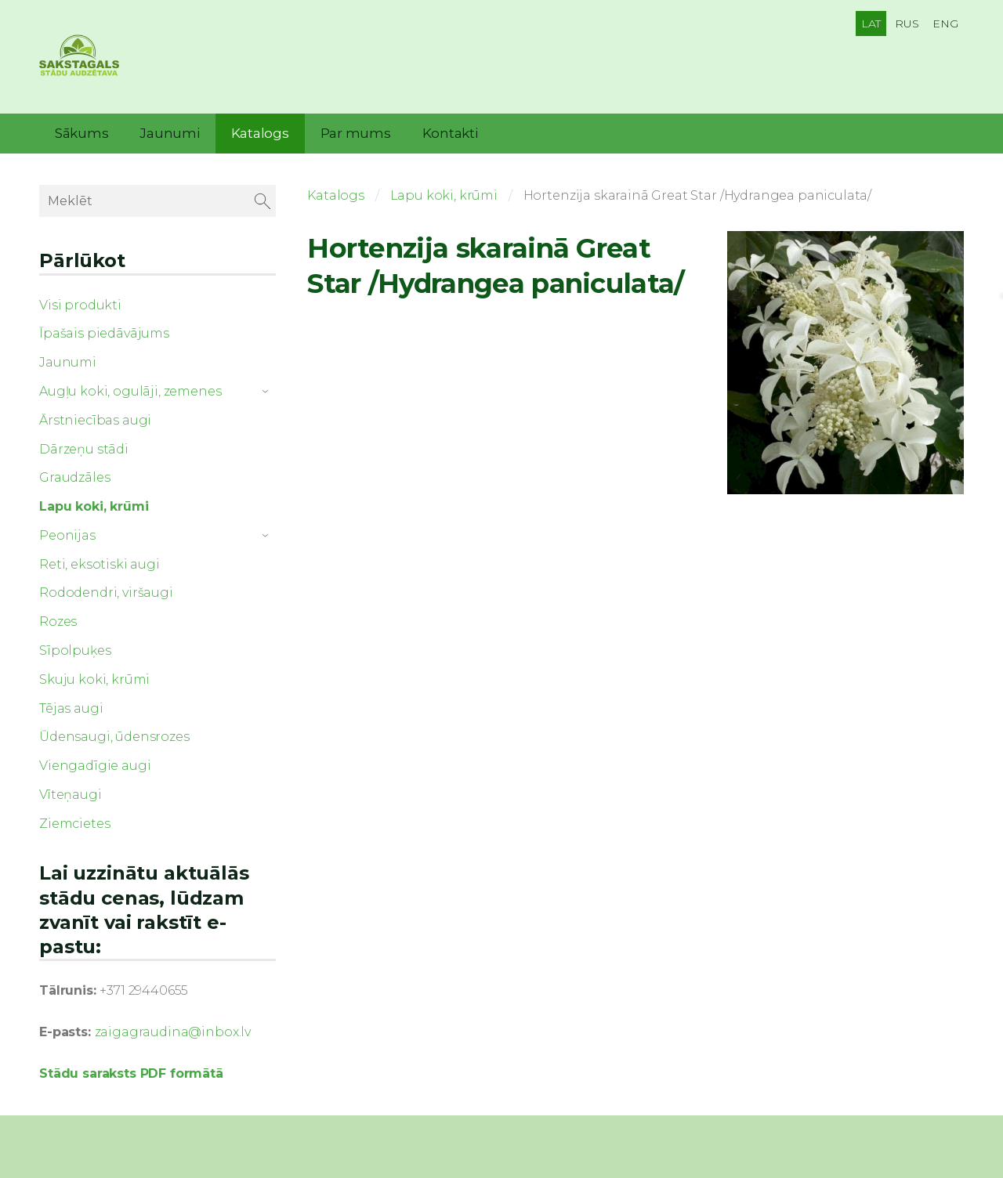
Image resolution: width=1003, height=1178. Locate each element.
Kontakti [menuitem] (450, 133)
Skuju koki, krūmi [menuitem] (94, 679)
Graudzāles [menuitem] (74, 477)
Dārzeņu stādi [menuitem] (84, 449)
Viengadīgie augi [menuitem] (94, 765)
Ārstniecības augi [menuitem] (95, 420)
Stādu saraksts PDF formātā (131, 1073)
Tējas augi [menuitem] (71, 708)
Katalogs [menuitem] (260, 133)
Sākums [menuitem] (81, 133)
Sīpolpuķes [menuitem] (74, 650)
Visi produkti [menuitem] (80, 305)
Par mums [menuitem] (355, 133)
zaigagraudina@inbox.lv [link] (173, 1031)
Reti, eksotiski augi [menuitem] (99, 564)
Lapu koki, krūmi (444, 195)
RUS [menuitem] (907, 23)
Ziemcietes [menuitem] (74, 823)
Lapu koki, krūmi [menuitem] (93, 506)
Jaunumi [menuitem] (169, 133)
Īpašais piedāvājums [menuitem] (104, 333)
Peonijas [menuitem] (67, 535)
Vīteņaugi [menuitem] (70, 794)
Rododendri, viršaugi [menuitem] (106, 592)
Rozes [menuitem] (58, 621)
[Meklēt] (157, 201)
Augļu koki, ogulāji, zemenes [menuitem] (130, 391)
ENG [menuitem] (945, 23)
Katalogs (335, 195)
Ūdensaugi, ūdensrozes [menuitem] (114, 736)
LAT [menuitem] (871, 23)
